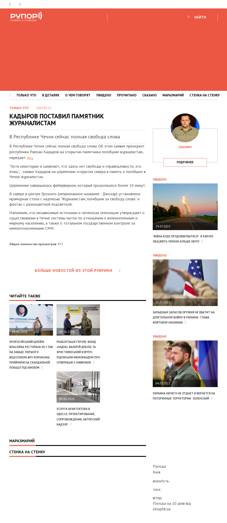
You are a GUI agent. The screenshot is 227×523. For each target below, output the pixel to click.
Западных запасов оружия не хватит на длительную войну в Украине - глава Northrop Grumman (184, 324)
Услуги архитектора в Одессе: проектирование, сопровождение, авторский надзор (30, 434)
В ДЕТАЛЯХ (50, 95)
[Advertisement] (113, 55)
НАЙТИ (200, 17)
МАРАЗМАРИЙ (173, 95)
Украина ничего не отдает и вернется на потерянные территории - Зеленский (181, 408)
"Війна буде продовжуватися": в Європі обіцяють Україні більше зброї (184, 241)
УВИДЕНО (103, 95)
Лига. (31, 157)
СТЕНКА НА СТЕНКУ (205, 95)
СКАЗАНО (149, 95)
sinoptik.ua (161, 508)
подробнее (185, 162)
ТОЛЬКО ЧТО (26, 95)
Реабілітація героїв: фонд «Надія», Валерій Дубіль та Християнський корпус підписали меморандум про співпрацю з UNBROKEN (76, 359)
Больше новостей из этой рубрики (78, 270)
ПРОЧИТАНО (127, 95)
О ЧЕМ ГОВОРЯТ (77, 95)
